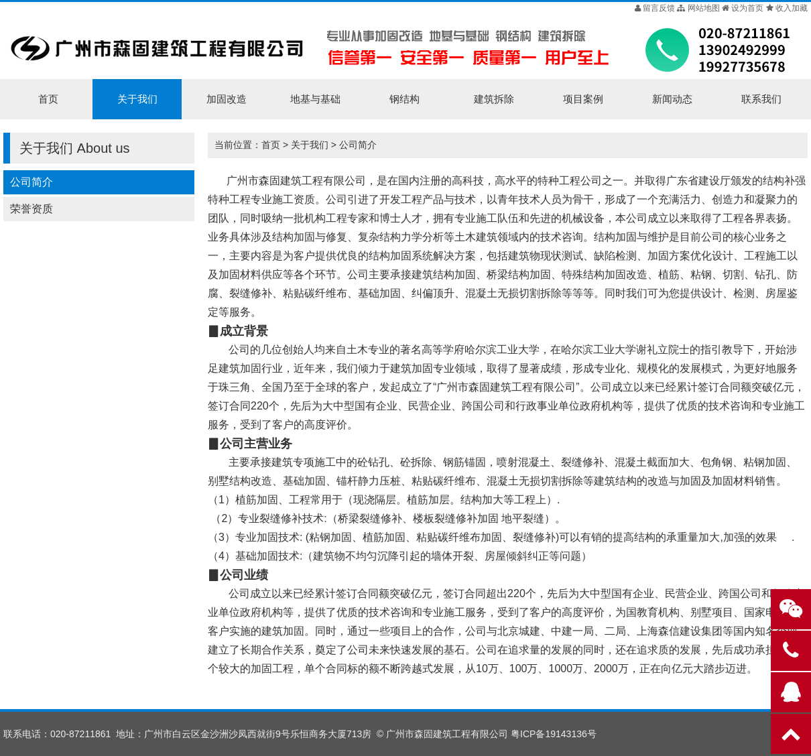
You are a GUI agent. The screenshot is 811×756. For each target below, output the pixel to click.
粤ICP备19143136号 (554, 734)
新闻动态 (672, 99)
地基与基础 (315, 99)
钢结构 (404, 99)
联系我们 (761, 99)
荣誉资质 (31, 208)
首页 (48, 99)
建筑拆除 (494, 99)
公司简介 (31, 182)
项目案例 (583, 99)
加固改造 (226, 99)
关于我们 (137, 99)
